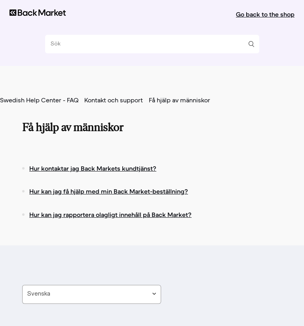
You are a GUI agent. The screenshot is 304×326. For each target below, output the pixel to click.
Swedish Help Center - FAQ (39, 101)
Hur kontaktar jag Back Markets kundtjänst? (92, 168)
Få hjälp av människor (179, 101)
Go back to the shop (265, 14)
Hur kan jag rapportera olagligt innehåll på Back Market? (110, 215)
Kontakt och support (113, 101)
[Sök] (149, 44)
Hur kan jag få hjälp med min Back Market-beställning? (108, 191)
